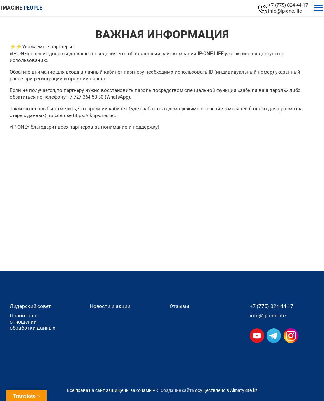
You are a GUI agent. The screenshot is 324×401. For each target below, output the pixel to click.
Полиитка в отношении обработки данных (32, 322)
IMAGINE (21, 8)
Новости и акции (110, 306)
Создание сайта (177, 390)
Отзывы (179, 306)
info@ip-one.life (285, 11)
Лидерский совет (30, 306)
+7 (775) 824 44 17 (288, 5)
